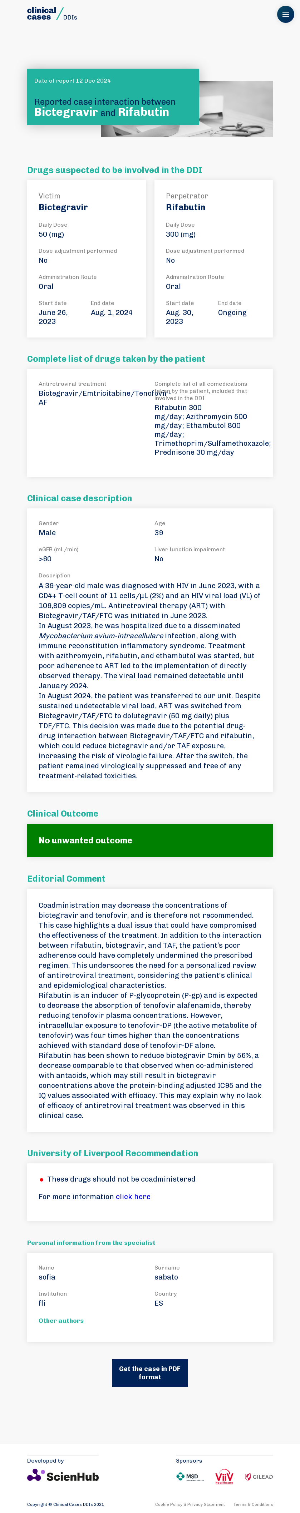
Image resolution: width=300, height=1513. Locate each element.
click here (133, 1196)
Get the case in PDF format (150, 1373)
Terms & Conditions (253, 1504)
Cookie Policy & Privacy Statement (190, 1504)
